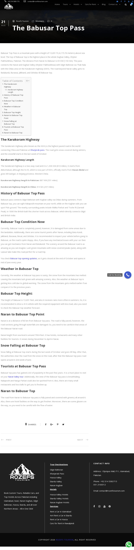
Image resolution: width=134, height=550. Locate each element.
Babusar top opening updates (23, 261)
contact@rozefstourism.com (37, 1)
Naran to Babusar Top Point (13, 120)
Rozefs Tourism (22, 24)
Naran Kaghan (56, 488)
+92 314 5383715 (109, 484)
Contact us (113, 4)
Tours (65, 4)
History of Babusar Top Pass (13, 99)
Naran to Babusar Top (13, 136)
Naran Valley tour (16, 380)
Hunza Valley (56, 481)
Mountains (40, 24)
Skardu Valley (56, 485)
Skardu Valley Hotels (59, 502)
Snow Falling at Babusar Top (10, 126)
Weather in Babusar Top (12, 111)
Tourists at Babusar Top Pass (14, 131)
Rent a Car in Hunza (59, 522)
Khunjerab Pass (57, 477)
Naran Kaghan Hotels (59, 505)
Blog (103, 4)
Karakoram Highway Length (15, 94)
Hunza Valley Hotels (59, 498)
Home (57, 4)
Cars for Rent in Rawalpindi (62, 526)
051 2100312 (99, 488)
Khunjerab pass (37, 153)
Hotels (76, 4)
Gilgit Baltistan (56, 473)
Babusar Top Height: (12, 116)
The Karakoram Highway (10, 88)
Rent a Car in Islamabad (60, 515)
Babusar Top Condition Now (13, 105)
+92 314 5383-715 (13, 1)
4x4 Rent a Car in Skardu (61, 519)
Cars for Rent (90, 4)
